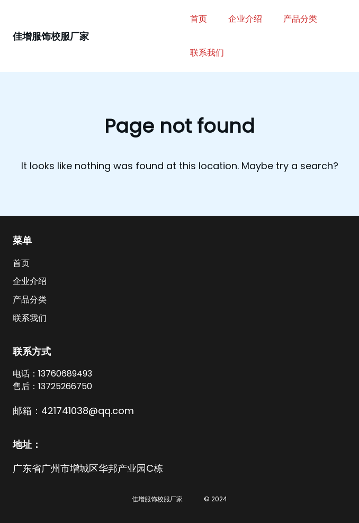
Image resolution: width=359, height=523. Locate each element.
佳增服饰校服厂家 (51, 36)
